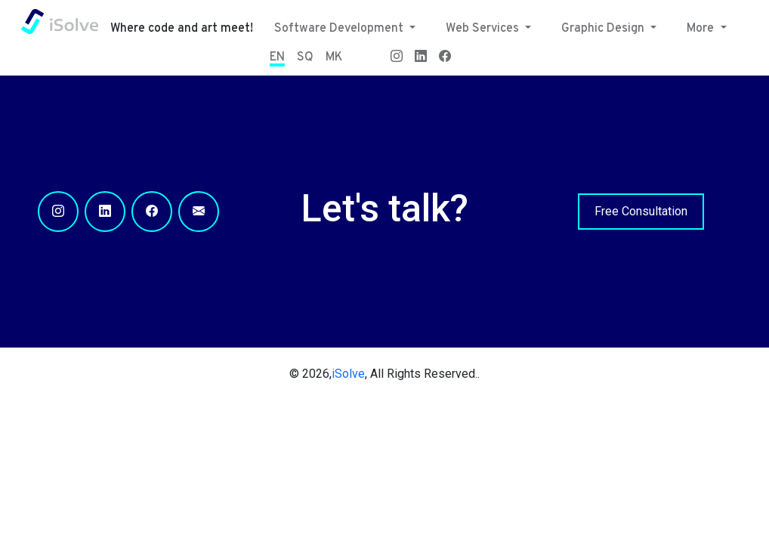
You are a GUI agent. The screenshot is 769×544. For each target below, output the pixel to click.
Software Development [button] (340, 28)
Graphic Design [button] (604, 28)
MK (334, 57)
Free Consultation (641, 211)
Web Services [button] (484, 28)
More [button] (702, 28)
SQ (305, 57)
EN (277, 57)
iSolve (348, 373)
